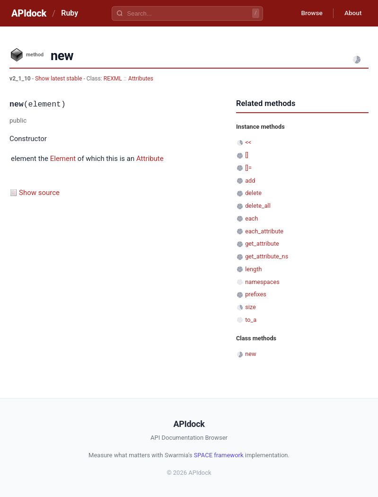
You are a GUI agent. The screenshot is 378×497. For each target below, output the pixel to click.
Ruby (69, 13)
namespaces (262, 281)
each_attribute (264, 231)
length (253, 269)
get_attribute (262, 243)
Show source (39, 192)
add (250, 180)
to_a (250, 319)
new (250, 353)
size (250, 307)
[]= (248, 167)
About (352, 13)
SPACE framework (219, 455)
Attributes (140, 78)
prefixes (255, 294)
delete (253, 192)
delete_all (258, 205)
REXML (113, 78)
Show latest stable (59, 78)
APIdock (28, 13)
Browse (309, 13)
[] (246, 155)
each (251, 218)
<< (248, 142)
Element (63, 158)
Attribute (150, 158)
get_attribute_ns (266, 256)
